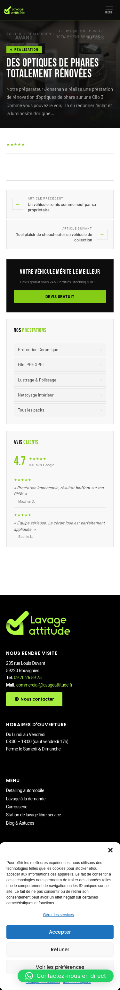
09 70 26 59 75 (27, 677)
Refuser (60, 949)
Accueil (14, 34)
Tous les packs (60, 409)
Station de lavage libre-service (33, 814)
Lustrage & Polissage (60, 379)
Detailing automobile (25, 790)
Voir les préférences (60, 967)
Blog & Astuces (20, 823)
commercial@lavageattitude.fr (44, 685)
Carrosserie (17, 806)
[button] (110, 850)
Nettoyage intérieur (60, 394)
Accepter (60, 932)
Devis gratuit (60, 296)
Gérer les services (58, 915)
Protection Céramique (60, 349)
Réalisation (39, 34)
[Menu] (109, 10)
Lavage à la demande (25, 798)
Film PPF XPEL (60, 364)
